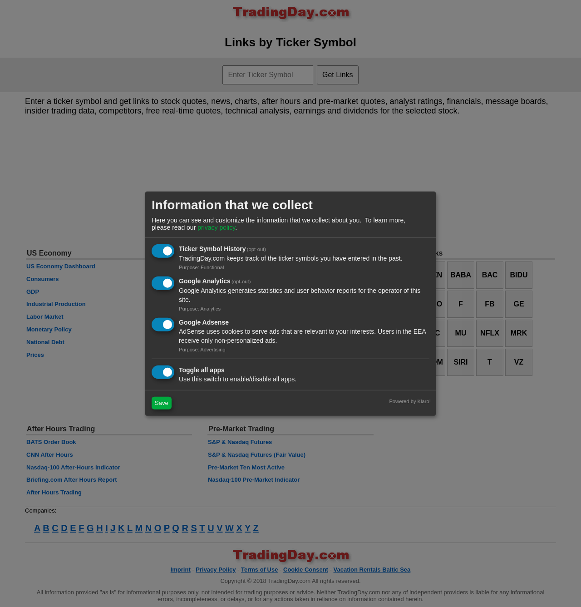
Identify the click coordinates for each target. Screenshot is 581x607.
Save (161, 403)
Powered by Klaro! (409, 401)
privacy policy (216, 227)
